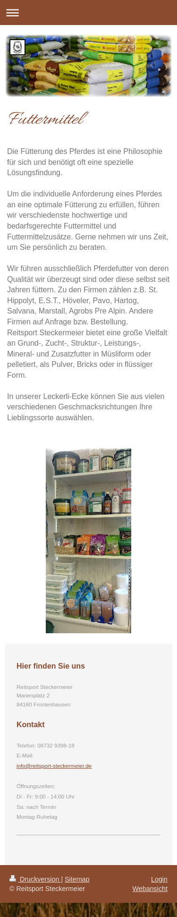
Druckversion (35, 879)
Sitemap (77, 879)
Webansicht (150, 888)
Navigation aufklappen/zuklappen (88, 12)
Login (159, 879)
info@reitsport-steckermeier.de (54, 766)
